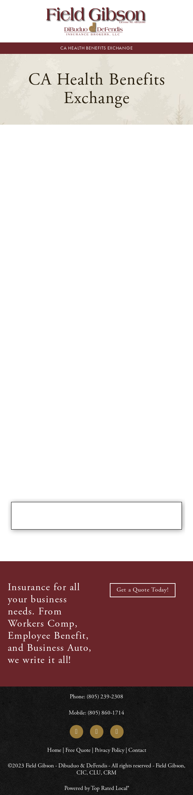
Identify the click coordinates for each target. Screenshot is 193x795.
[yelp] (117, 731)
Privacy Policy (109, 750)
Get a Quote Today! (143, 590)
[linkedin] (76, 731)
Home (55, 750)
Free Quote (78, 750)
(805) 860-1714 (106, 713)
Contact (137, 750)
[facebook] (96, 731)
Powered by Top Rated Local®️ (96, 788)
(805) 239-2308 (105, 696)
